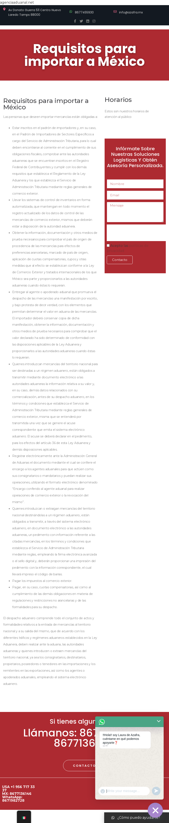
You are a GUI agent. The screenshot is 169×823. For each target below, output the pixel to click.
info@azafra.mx (131, 12)
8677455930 (84, 12)
